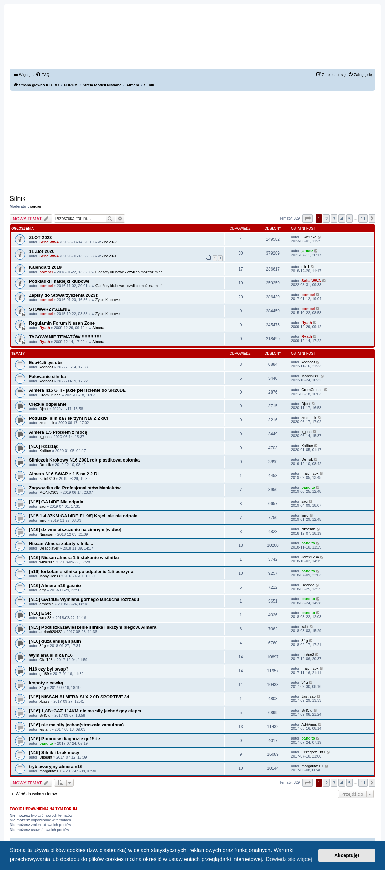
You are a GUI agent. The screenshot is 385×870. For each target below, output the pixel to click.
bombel (46, 272)
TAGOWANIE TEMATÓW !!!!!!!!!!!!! (65, 337)
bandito (308, 487)
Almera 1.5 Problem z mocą (58, 432)
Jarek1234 (310, 557)
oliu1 (305, 267)
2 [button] (326, 218)
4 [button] (341, 218)
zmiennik (46, 423)
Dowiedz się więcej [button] (289, 859)
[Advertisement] (192, 141)
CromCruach (49, 395)
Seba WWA (49, 242)
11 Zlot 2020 (42, 251)
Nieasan (46, 534)
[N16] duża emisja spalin (55, 641)
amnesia (46, 604)
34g (42, 646)
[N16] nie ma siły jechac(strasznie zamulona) (76, 724)
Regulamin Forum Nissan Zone (62, 323)
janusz (307, 251)
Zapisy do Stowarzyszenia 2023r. (64, 295)
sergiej (35, 206)
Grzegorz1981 (313, 752)
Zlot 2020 (109, 256)
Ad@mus (309, 724)
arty (42, 590)
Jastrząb (308, 696)
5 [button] (349, 218)
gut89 (44, 674)
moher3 (307, 654)
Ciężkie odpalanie (48, 404)
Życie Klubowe (107, 300)
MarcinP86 (310, 376)
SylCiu (44, 715)
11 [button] (363, 218)
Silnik (18, 198)
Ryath (44, 328)
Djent (43, 409)
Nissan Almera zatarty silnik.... (61, 543)
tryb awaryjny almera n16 (56, 766)
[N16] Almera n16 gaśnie (55, 585)
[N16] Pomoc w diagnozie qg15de (64, 738)
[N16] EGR (40, 613)
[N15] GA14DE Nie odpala (56, 501)
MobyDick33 (49, 576)
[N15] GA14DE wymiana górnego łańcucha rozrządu (84, 599)
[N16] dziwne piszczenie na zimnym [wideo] (75, 529)
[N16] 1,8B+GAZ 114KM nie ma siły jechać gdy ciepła (85, 710)
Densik (45, 465)
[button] (307, 218)
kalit (304, 627)
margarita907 (50, 771)
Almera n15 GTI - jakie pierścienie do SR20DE (77, 390)
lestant (44, 729)
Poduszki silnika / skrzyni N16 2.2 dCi (68, 418)
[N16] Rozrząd (44, 446)
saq (42, 506)
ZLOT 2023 (40, 237)
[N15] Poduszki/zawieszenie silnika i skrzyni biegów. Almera (92, 627)
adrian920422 (50, 632)
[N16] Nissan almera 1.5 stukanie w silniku (74, 557)
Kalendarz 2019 (45, 267)
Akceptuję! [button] (347, 855)
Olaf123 (46, 660)
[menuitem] (42, 75)
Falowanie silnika (47, 376)
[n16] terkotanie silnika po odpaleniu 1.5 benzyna (81, 571)
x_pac (44, 437)
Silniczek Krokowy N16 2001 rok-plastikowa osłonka (84, 460)
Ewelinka (308, 237)
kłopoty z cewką (46, 682)
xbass (44, 701)
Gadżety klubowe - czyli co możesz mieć (128, 272)
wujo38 (45, 618)
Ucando (307, 585)
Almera (98, 328)
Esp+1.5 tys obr (45, 362)
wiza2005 (47, 562)
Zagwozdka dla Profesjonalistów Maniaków (75, 487)
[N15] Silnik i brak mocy (54, 752)
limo (42, 520)
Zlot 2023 (109, 242)
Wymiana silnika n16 (51, 655)
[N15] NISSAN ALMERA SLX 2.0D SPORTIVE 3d (79, 696)
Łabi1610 (47, 478)
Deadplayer (48, 548)
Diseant (45, 757)
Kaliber (45, 451)
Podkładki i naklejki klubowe (59, 281)
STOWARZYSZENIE (49, 309)
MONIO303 (48, 492)
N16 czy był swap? (49, 669)
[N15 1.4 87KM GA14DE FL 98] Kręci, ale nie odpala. (84, 515)
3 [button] (334, 218)
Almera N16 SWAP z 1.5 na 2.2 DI (64, 473)
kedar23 (46, 367)
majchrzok (309, 473)
